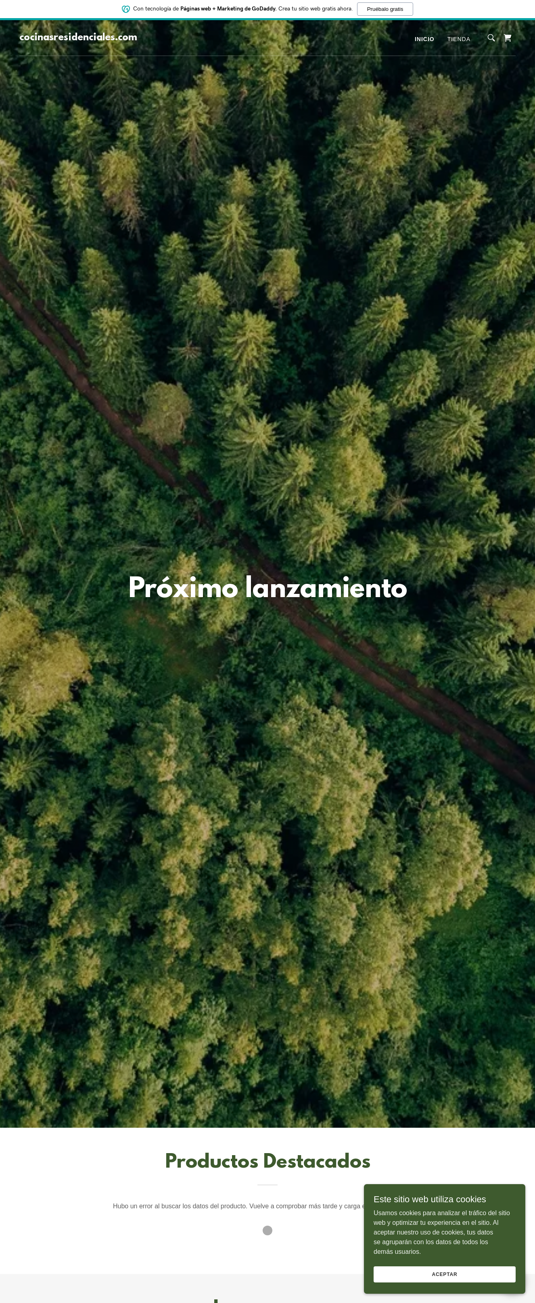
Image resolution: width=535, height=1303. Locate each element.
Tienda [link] (458, 39)
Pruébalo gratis (385, 9)
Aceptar (444, 1274)
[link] (78, 38)
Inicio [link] (425, 39)
